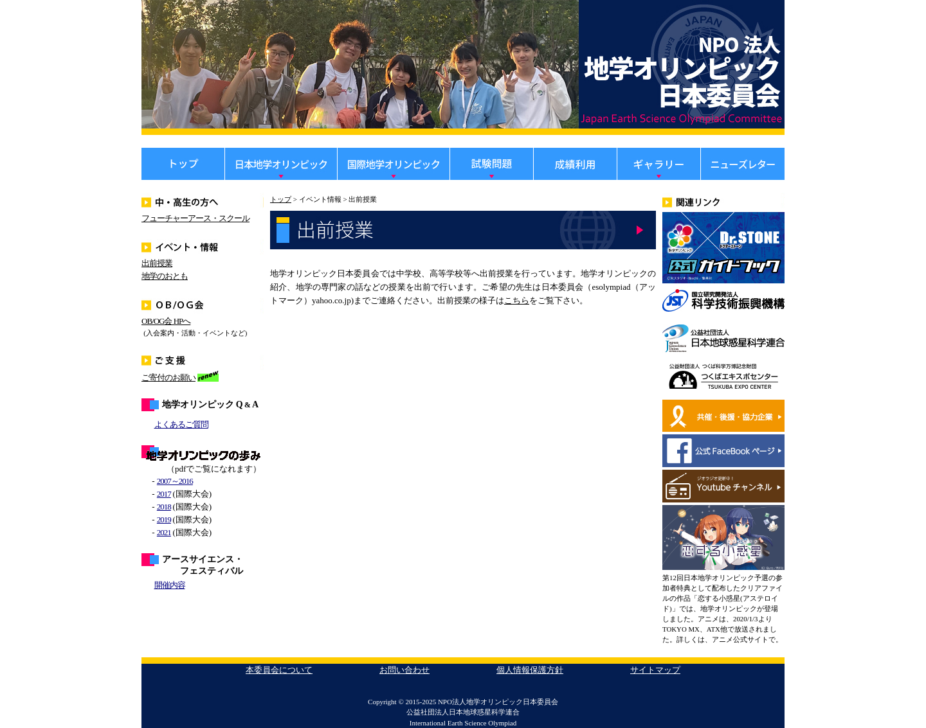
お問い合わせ (404, 670)
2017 (164, 494)
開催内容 (169, 585)
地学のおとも (164, 276)
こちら (516, 300)
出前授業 (156, 263)
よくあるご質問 (181, 424)
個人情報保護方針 (529, 670)
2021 (164, 532)
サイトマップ (655, 670)
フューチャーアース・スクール (195, 218)
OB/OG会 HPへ (165, 321)
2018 (164, 506)
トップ (280, 199)
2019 (164, 519)
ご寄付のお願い (168, 377)
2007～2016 (175, 481)
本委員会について (279, 670)
